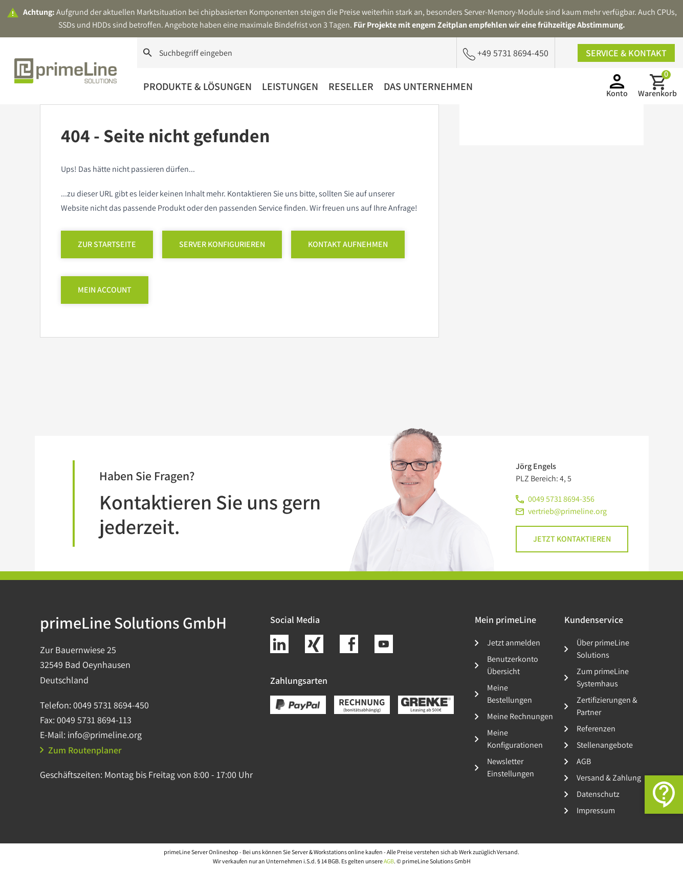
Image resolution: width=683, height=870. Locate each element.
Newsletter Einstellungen (510, 767)
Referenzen (596, 728)
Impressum (596, 810)
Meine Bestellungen (509, 693)
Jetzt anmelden (513, 642)
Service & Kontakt (626, 53)
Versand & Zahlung (609, 777)
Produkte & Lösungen (197, 86)
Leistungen (290, 86)
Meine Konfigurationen (515, 738)
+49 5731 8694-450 (505, 53)
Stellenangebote (605, 745)
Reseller (350, 86)
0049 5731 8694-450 (111, 705)
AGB (584, 761)
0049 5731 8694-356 (561, 499)
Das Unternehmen (428, 86)
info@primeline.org (105, 735)
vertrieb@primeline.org (567, 511)
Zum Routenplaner (81, 750)
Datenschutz (598, 794)
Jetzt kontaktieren (572, 538)
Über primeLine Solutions (603, 648)
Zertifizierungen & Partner (607, 706)
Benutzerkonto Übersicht (512, 665)
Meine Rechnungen (520, 716)
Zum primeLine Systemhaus (603, 677)
